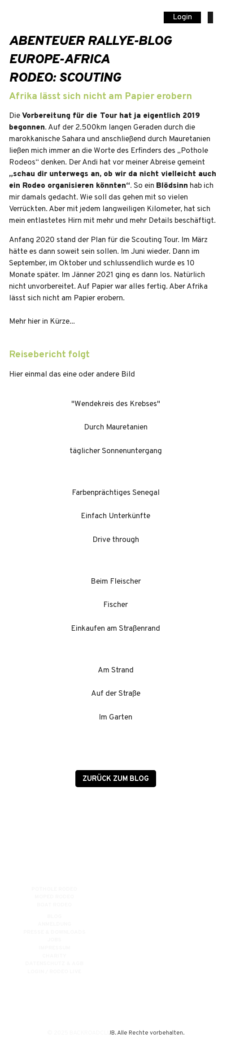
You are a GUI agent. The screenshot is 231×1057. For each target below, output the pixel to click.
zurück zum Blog (116, 779)
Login (182, 17)
